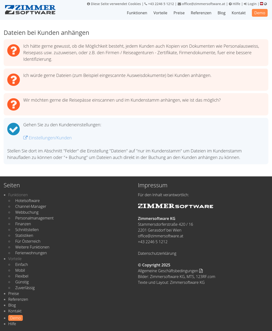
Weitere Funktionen (32, 247)
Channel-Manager (30, 206)
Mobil (20, 270)
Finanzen (23, 223)
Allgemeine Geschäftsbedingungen (170, 270)
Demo (259, 12)
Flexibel (21, 276)
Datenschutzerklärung (157, 253)
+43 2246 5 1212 (159, 3)
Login (250, 3)
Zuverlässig (25, 287)
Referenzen (201, 12)
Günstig (22, 282)
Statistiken (24, 235)
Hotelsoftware (27, 200)
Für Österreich (27, 241)
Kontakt (239, 12)
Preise (179, 12)
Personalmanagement (34, 218)
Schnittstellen (27, 229)
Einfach (21, 264)
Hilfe (234, 3)
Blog (221, 12)
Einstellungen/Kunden (47, 138)
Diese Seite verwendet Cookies (114, 3)
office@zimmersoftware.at (201, 3)
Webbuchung (27, 212)
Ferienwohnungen (31, 253)
